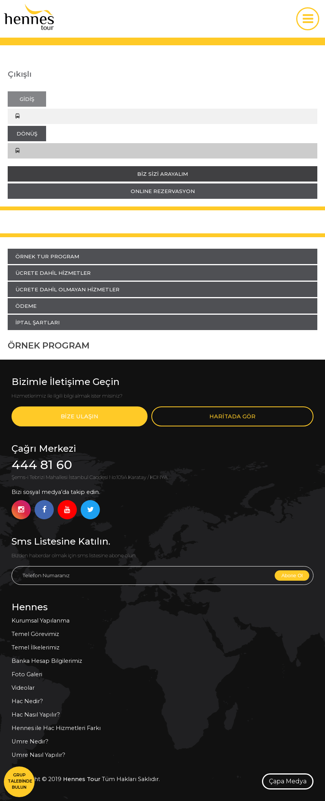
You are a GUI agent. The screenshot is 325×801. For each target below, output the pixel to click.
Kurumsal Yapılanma (41, 620)
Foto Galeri (27, 674)
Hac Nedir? (27, 701)
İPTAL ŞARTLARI (37, 322)
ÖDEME (25, 306)
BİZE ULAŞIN (79, 416)
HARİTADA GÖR (232, 416)
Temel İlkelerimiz (36, 647)
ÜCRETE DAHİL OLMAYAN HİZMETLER (67, 289)
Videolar (23, 687)
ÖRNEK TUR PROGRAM (47, 256)
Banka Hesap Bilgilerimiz (47, 660)
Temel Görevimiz (35, 634)
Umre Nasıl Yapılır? (38, 754)
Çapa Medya (288, 781)
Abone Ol (292, 575)
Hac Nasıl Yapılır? (36, 714)
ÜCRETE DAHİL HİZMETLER (53, 273)
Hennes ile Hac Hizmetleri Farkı (56, 728)
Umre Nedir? (30, 741)
